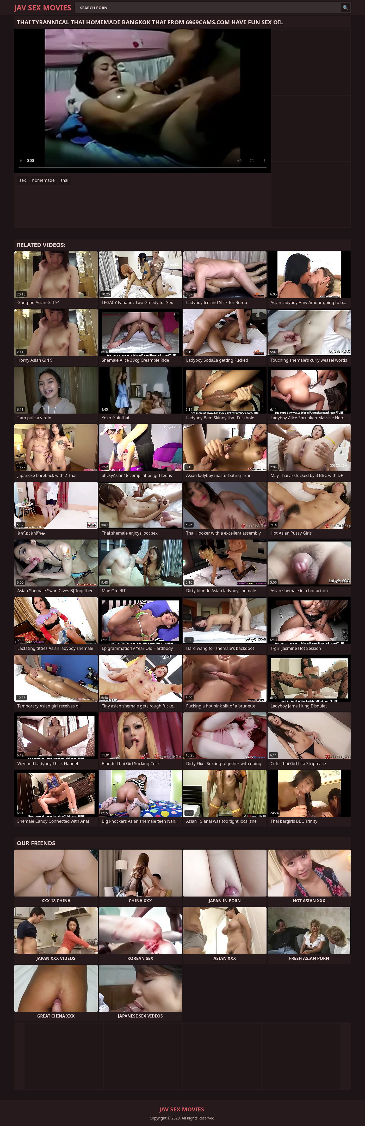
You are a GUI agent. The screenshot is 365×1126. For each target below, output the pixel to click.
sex (23, 180)
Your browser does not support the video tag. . (142, 101)
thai (65, 180)
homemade (43, 180)
